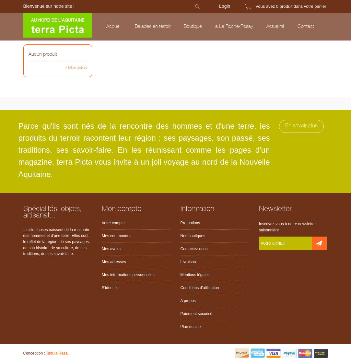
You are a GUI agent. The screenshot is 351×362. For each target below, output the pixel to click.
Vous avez (290, 6)
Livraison (188, 262)
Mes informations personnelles (128, 275)
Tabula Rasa (57, 353)
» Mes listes (76, 68)
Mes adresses (114, 262)
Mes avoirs (111, 249)
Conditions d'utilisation (200, 288)
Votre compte (113, 223)
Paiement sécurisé (197, 313)
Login (224, 6)
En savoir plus (301, 126)
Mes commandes (116, 236)
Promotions (190, 223)
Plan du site (191, 326)
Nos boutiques (193, 236)
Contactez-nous (194, 249)
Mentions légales (195, 275)
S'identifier (111, 288)
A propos (188, 300)
